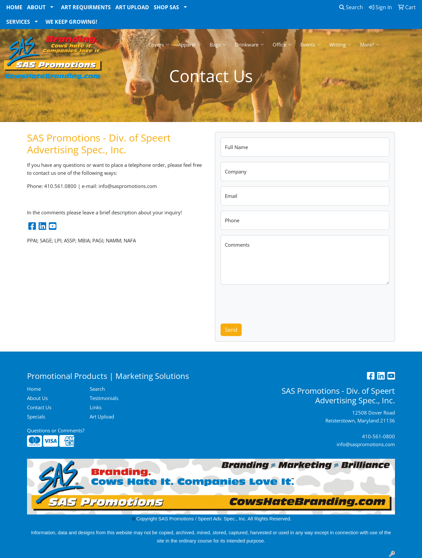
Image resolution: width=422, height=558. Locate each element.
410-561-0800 (378, 436)
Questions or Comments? (55, 430)
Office (282, 44)
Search (351, 7)
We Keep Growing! (71, 21)
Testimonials (104, 398)
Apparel (189, 44)
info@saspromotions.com (366, 444)
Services (18, 21)
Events (310, 44)
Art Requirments (86, 7)
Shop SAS (166, 7)
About (36, 7)
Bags (218, 44)
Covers (158, 44)
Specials (36, 416)
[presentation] (271, 303)
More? (369, 44)
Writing (340, 44)
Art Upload (132, 7)
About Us (37, 398)
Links (96, 407)
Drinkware (249, 44)
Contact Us (39, 407)
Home (14, 7)
